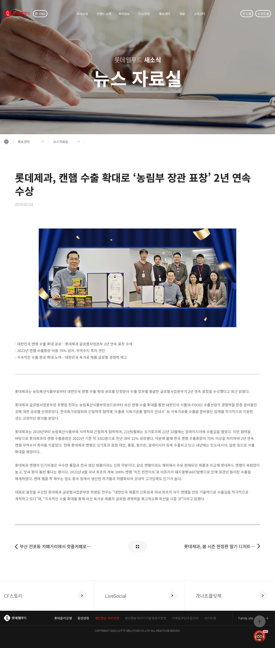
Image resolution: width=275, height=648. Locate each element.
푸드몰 (246, 13)
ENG (40, 13)
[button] (8, 141)
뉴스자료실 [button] (60, 141)
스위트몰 (263, 13)
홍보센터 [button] (24, 141)
